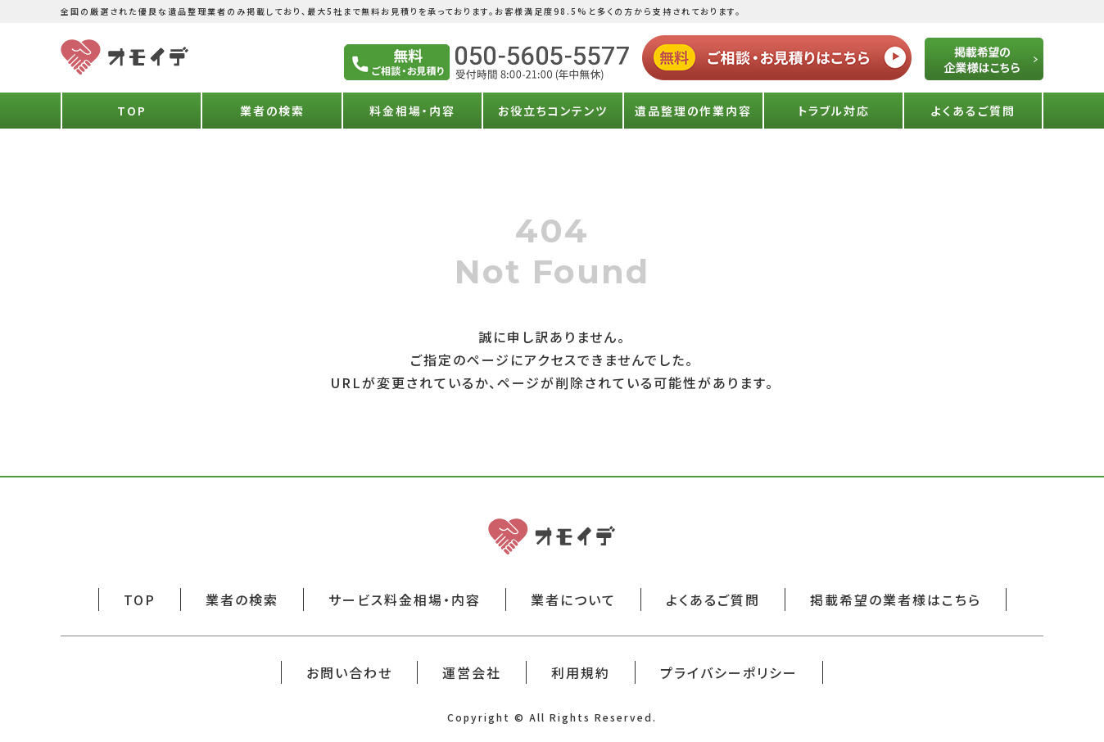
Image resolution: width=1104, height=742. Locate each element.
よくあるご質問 (973, 110)
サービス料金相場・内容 (404, 599)
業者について (573, 599)
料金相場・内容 (412, 110)
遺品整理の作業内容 (693, 110)
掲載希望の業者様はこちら (895, 599)
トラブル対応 (834, 110)
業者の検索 (272, 110)
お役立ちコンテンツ (553, 110)
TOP (132, 110)
